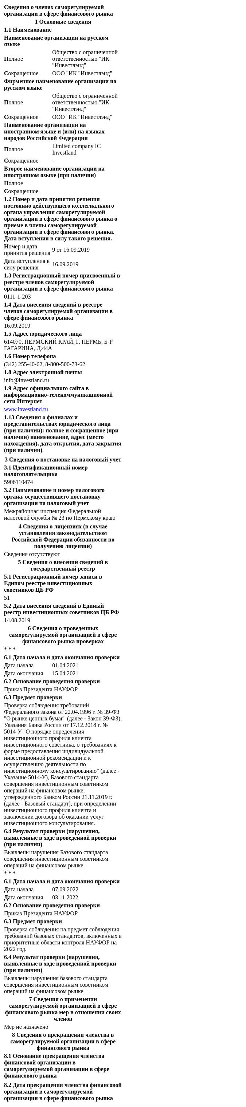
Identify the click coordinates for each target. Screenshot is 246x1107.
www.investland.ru (26, 409)
